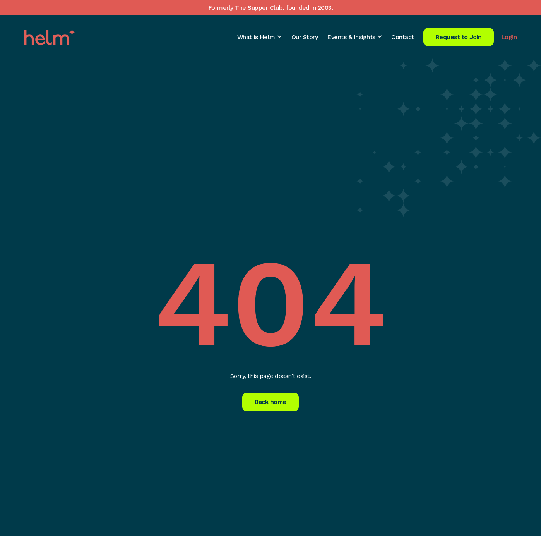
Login (509, 37)
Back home (270, 401)
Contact (402, 37)
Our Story (304, 37)
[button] (259, 37)
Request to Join (459, 37)
